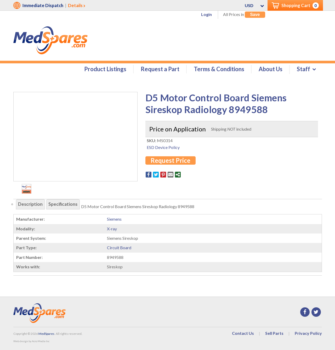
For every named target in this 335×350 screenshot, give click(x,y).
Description (31, 205)
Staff (303, 69)
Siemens (114, 219)
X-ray (112, 229)
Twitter (316, 313)
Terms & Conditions (219, 69)
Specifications (66, 205)
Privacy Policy (308, 333)
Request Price (170, 161)
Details (75, 5)
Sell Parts (274, 333)
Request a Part (160, 69)
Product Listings (105, 69)
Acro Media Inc (40, 341)
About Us (270, 69)
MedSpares (46, 334)
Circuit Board (119, 248)
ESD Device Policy (163, 148)
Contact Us (243, 333)
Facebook (305, 313)
